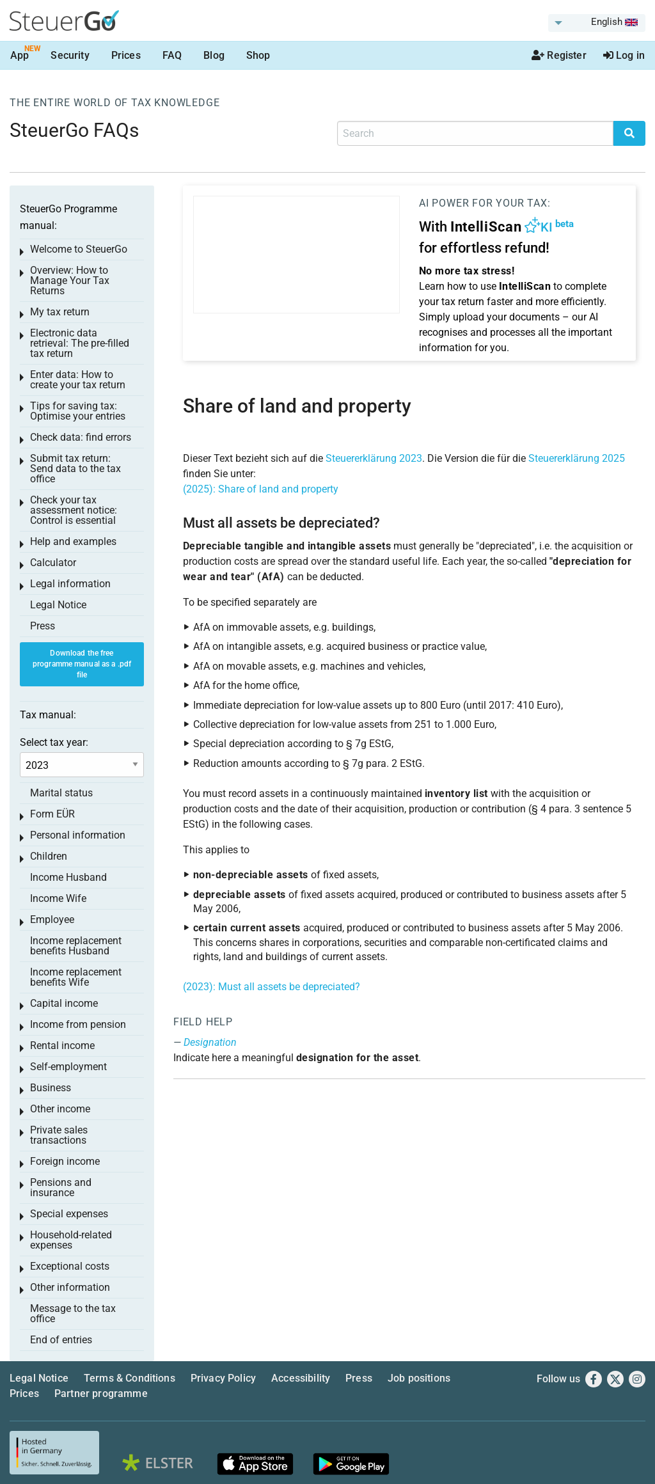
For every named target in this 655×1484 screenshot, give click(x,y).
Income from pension (78, 1024)
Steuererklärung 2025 (576, 458)
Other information (70, 1287)
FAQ (172, 55)
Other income (60, 1109)
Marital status (61, 793)
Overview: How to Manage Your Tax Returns (69, 280)
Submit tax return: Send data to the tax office (75, 468)
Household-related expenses (71, 1240)
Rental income (62, 1045)
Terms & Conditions (129, 1378)
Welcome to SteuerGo (78, 249)
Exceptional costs (69, 1266)
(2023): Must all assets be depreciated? (271, 987)
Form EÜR (52, 814)
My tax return (60, 312)
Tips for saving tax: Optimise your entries (77, 411)
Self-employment (68, 1067)
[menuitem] (596, 23)
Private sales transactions (59, 1135)
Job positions (419, 1378)
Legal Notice (58, 605)
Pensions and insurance (60, 1187)
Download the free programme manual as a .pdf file (82, 664)
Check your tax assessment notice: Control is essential (73, 510)
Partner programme (101, 1393)
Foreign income (65, 1161)
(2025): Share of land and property (260, 489)
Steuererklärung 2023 (374, 458)
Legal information (70, 584)
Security (70, 55)
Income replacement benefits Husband (76, 946)
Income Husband (68, 877)
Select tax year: (54, 742)
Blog (214, 55)
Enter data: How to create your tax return (77, 379)
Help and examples (73, 541)
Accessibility (300, 1378)
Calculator (53, 562)
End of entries (61, 1340)
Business (50, 1088)
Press (42, 626)
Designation (210, 1042)
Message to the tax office (73, 1313)
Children (48, 856)
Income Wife (58, 898)
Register (559, 55)
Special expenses (69, 1214)
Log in (624, 55)
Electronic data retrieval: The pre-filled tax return (79, 343)
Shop (258, 55)
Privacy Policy (223, 1378)
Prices (126, 55)
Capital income (64, 1003)
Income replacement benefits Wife (76, 977)
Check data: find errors (80, 437)
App (19, 55)
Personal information (77, 835)
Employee (52, 919)
